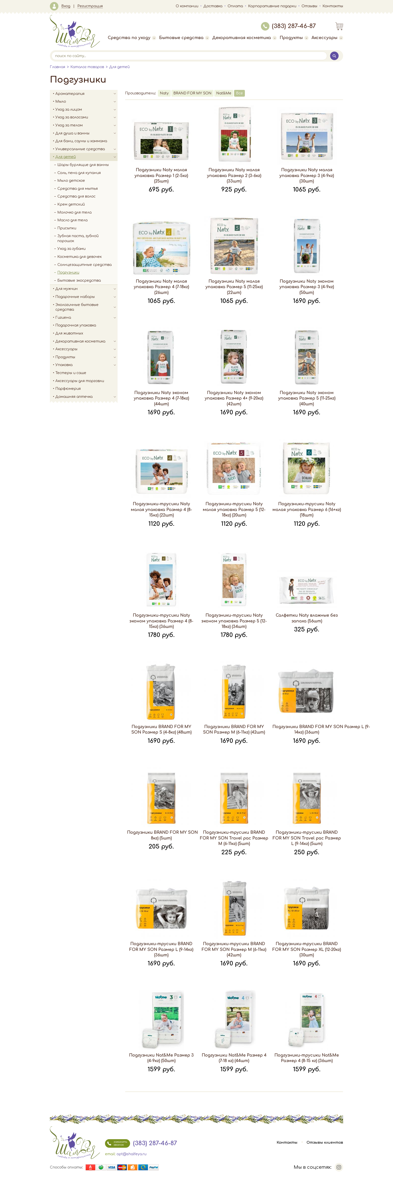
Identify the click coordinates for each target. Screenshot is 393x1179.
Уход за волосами (86, 117)
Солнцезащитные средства (84, 265)
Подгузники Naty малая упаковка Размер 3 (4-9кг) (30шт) (306, 176)
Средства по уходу (132, 38)
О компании (187, 6)
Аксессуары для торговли (79, 381)
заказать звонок (116, 1143)
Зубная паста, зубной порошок (78, 238)
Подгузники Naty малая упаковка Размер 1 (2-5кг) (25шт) (161, 176)
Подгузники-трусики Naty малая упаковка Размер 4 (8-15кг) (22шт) (161, 510)
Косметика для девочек (79, 257)
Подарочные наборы (86, 297)
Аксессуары (327, 38)
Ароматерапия (86, 94)
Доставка (213, 6)
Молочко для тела (74, 212)
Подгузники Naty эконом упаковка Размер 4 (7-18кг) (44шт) (161, 398)
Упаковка (86, 365)
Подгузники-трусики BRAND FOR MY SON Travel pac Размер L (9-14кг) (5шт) (307, 838)
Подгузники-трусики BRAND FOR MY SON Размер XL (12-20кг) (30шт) (306, 949)
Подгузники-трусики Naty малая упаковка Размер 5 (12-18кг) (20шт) (234, 510)
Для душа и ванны (86, 133)
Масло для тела (72, 220)
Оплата (235, 6)
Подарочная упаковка (75, 325)
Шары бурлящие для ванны (83, 165)
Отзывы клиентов (325, 1142)
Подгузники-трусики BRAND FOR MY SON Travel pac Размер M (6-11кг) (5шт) (234, 838)
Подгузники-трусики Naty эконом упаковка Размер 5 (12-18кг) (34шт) (234, 621)
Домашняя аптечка (86, 397)
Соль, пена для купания (79, 173)
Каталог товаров (87, 67)
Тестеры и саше (70, 373)
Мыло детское (71, 181)
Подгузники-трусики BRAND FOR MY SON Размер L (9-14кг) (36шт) (161, 949)
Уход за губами (71, 249)
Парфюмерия (68, 389)
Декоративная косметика (244, 38)
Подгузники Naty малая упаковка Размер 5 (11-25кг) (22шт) (234, 287)
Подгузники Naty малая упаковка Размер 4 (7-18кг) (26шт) (161, 287)
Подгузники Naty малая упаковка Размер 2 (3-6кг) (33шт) (234, 176)
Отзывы (309, 6)
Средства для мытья (77, 189)
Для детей (119, 67)
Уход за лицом (86, 110)
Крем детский (71, 204)
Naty (164, 93)
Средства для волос (76, 196)
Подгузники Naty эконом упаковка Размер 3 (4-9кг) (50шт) (306, 287)
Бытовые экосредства (79, 280)
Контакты (333, 6)
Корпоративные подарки (272, 6)
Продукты (294, 38)
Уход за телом (86, 125)
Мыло (86, 102)
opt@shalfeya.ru (131, 1154)
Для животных (69, 333)
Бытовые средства (184, 38)
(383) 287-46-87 (288, 26)
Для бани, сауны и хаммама (81, 141)
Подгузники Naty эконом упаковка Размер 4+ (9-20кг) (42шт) (234, 398)
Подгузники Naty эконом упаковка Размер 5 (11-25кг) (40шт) (306, 398)
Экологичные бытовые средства (86, 307)
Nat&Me (223, 93)
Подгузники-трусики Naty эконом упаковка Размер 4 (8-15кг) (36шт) (161, 621)
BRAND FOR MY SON (192, 93)
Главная (57, 67)
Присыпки (66, 228)
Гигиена (86, 318)
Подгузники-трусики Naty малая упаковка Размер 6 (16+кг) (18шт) (306, 510)
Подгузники (68, 272)
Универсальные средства (86, 149)
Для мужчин (86, 289)
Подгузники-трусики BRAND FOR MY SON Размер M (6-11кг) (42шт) (234, 949)
